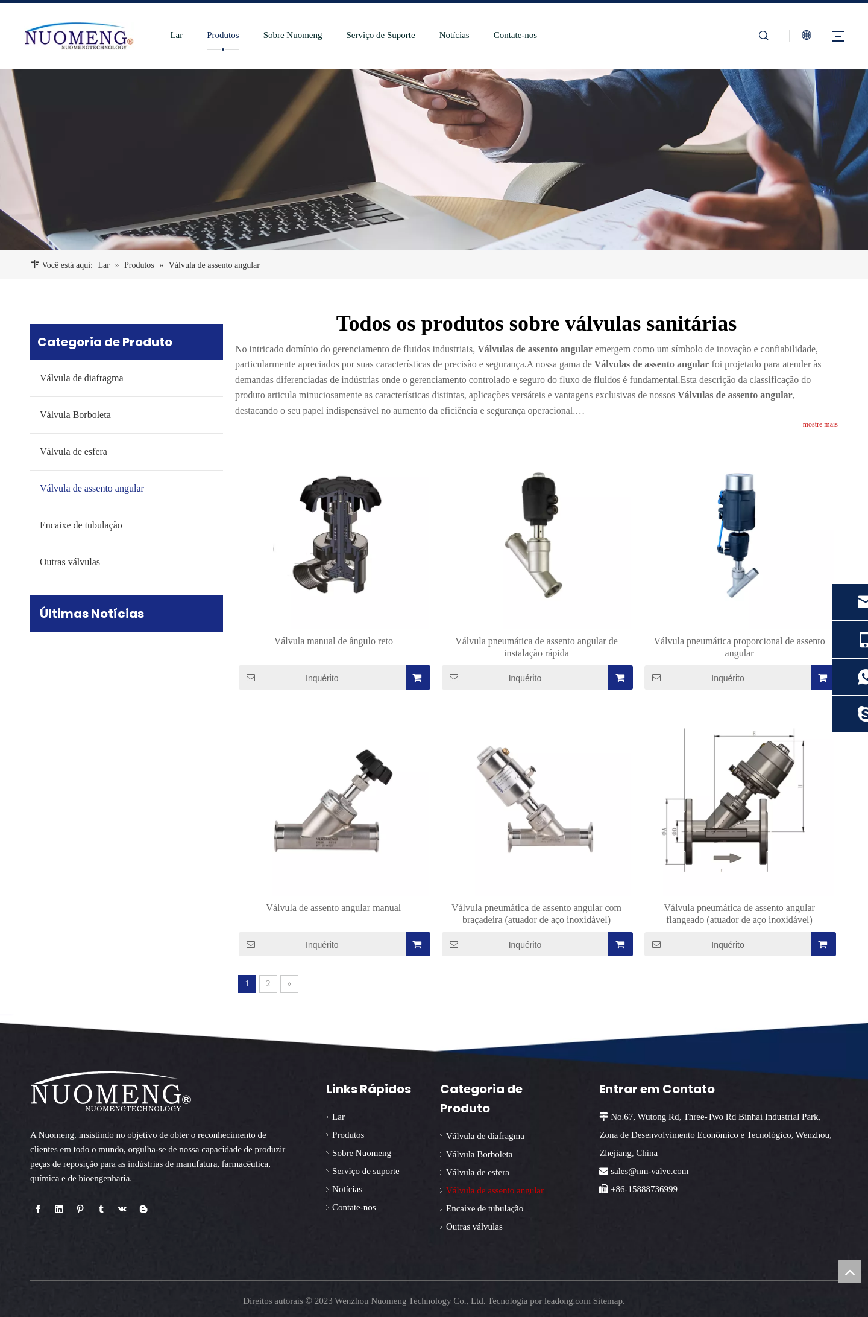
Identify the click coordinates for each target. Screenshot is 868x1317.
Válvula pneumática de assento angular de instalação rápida (536, 647)
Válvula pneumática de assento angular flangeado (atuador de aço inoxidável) (739, 914)
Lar (173, 35)
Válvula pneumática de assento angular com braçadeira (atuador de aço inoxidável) (536, 914)
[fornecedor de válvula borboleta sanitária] (434, 159)
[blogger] (143, 1209)
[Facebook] (38, 1209)
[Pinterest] (80, 1209)
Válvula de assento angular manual (333, 908)
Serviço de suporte (366, 1171)
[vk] (122, 1209)
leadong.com (567, 1301)
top (849, 1271)
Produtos (220, 35)
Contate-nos (513, 35)
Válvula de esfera (73, 451)
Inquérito (289, 677)
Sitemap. (609, 1301)
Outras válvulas (70, 562)
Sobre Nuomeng (289, 35)
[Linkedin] (59, 1209)
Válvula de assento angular (92, 488)
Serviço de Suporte (378, 35)
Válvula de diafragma (82, 378)
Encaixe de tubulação (81, 525)
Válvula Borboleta (75, 415)
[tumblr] (101, 1209)
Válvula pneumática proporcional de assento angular (739, 647)
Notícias (451, 35)
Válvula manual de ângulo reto (333, 641)
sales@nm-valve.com (649, 1171)
